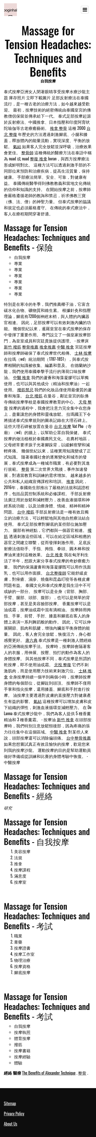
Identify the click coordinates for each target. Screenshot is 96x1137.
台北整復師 (56, 573)
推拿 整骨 (58, 128)
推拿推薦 (47, 347)
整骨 (25, 469)
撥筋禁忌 (25, 389)
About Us (10, 1124)
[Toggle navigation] (85, 10)
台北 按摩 (62, 426)
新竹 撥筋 (12, 347)
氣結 (17, 146)
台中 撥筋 (26, 512)
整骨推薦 (30, 347)
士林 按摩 (83, 353)
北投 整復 (62, 664)
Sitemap (10, 1103)
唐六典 (31, 640)
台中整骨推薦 (78, 738)
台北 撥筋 (34, 396)
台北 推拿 (54, 554)
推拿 (70, 481)
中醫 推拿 (65, 347)
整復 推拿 (38, 159)
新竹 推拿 (65, 719)
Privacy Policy (14, 1114)
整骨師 (27, 152)
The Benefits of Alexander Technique (49, 1073)
